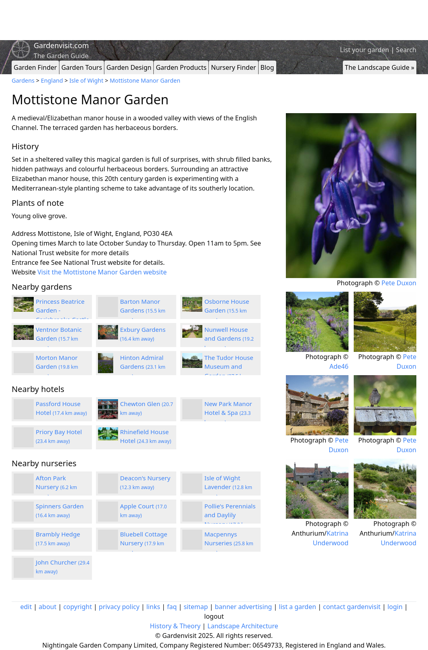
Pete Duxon (398, 282)
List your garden (364, 49)
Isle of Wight (86, 80)
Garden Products (181, 67)
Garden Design (128, 67)
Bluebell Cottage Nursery (143, 543)
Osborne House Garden (226, 310)
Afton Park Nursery (56, 487)
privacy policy (119, 606)
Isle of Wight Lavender (228, 487)
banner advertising (243, 606)
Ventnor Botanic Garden (59, 338)
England (52, 80)
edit (26, 606)
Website (24, 272)
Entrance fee (30, 262)
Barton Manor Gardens (142, 310)
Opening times (34, 243)
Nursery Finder (233, 67)
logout (214, 616)
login (395, 606)
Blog (267, 67)
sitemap (195, 606)
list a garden (297, 606)
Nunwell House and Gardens (229, 338)
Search (406, 49)
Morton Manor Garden (57, 366)
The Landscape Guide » (379, 67)
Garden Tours (81, 67)
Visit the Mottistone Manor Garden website (102, 272)
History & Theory (175, 626)
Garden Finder (35, 67)
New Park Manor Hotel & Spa (228, 413)
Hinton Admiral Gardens (142, 366)
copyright (77, 606)
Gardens (23, 80)
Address (24, 233)
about (47, 606)
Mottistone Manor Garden (145, 80)
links (153, 606)
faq (172, 606)
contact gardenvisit (352, 606)
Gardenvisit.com (61, 45)
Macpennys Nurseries (228, 543)
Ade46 (338, 366)
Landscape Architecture (243, 626)
